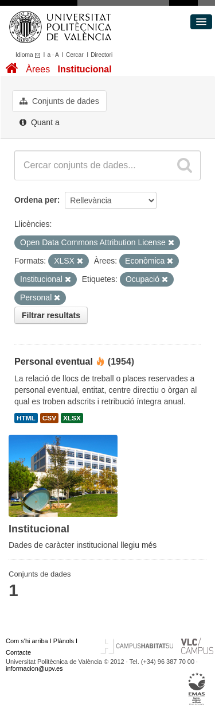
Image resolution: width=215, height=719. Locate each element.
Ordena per (35, 199)
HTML (26, 418)
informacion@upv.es (34, 668)
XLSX (72, 418)
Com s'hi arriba (27, 640)
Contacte (18, 652)
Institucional (84, 69)
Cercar (75, 55)
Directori (101, 55)
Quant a (39, 122)
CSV (49, 418)
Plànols (63, 640)
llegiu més (138, 545)
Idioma (29, 55)
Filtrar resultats (51, 315)
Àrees (38, 69)
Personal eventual (53, 361)
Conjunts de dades (59, 101)
